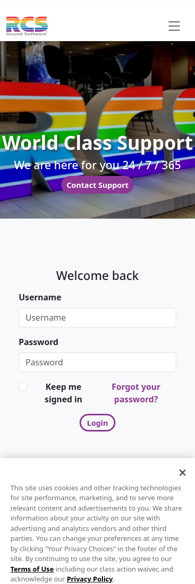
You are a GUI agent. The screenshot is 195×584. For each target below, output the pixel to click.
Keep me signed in (63, 393)
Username (40, 297)
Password (38, 342)
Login (97, 422)
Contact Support (97, 185)
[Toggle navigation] (174, 26)
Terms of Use (32, 574)
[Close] (182, 478)
